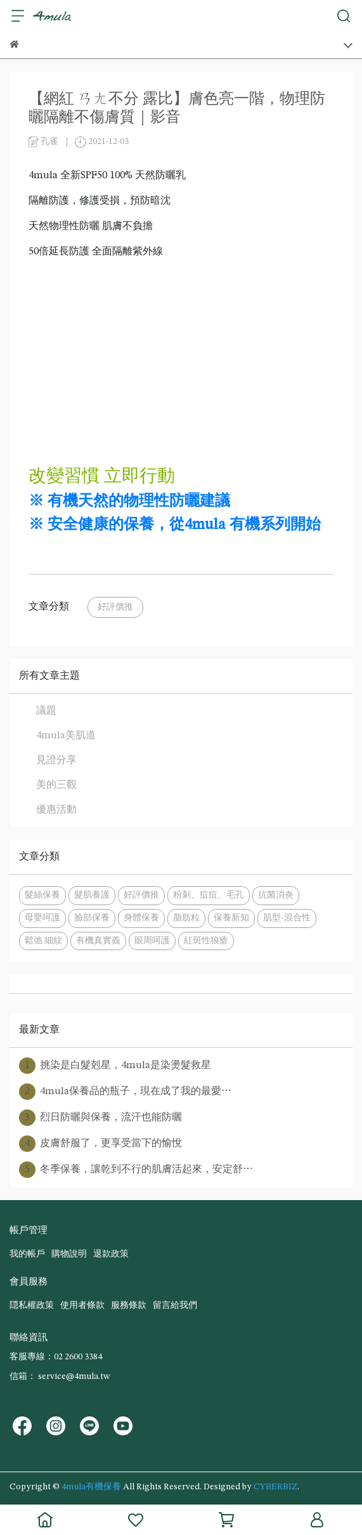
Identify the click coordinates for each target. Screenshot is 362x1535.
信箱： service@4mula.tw (60, 1376)
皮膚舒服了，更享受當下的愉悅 (100, 1143)
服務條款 (128, 1305)
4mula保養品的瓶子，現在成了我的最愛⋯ (125, 1091)
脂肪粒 (186, 917)
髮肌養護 (92, 895)
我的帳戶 (27, 1254)
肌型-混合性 (287, 917)
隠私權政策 (32, 1305)
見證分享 (56, 760)
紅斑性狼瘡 (206, 940)
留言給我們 (175, 1305)
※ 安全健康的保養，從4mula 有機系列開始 (175, 525)
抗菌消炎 (276, 895)
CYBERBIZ (275, 1486)
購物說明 (69, 1254)
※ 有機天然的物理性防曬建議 (129, 501)
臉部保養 (92, 917)
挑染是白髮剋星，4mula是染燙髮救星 (115, 1065)
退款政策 (111, 1254)
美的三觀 (56, 785)
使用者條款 (82, 1305)
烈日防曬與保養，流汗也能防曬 (100, 1117)
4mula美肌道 (66, 736)
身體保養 (141, 917)
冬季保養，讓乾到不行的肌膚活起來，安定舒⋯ (136, 1169)
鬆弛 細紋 (43, 940)
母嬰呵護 (42, 917)
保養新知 (231, 917)
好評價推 (115, 607)
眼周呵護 (152, 940)
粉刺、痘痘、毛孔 (208, 895)
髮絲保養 (42, 895)
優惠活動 (56, 810)
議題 (46, 711)
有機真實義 (98, 940)
